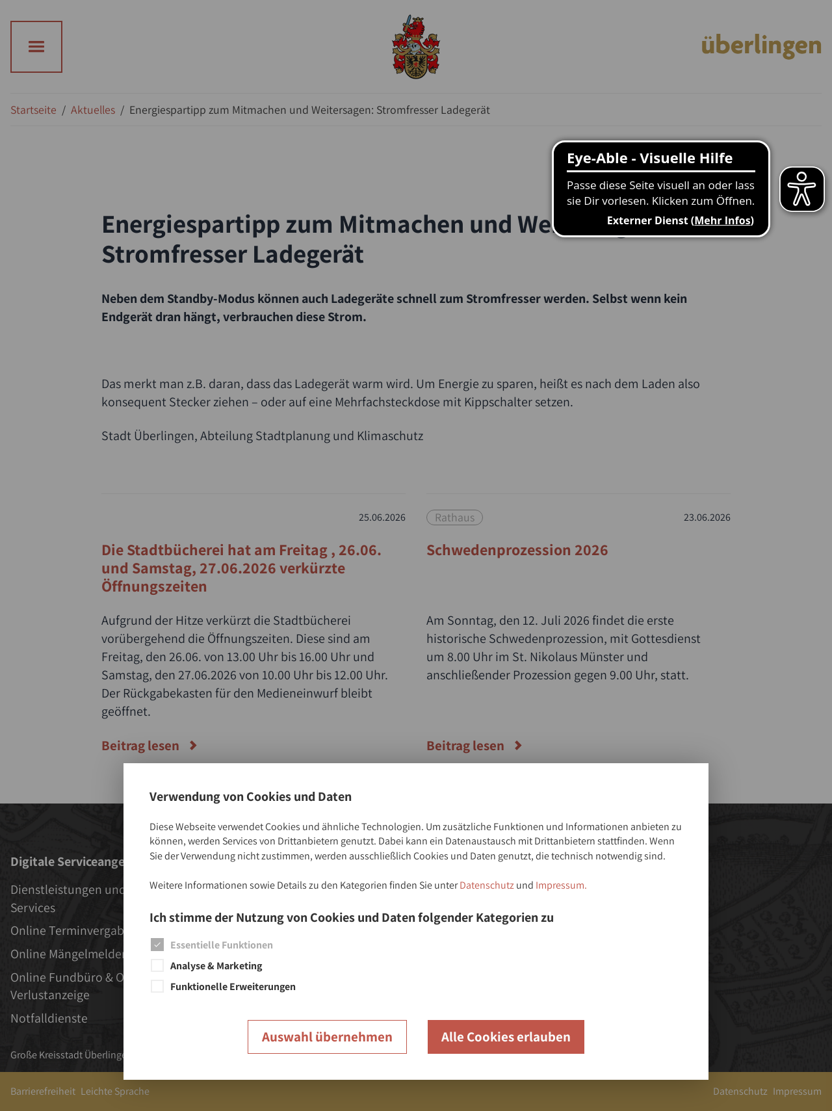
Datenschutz (487, 885)
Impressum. (561, 885)
